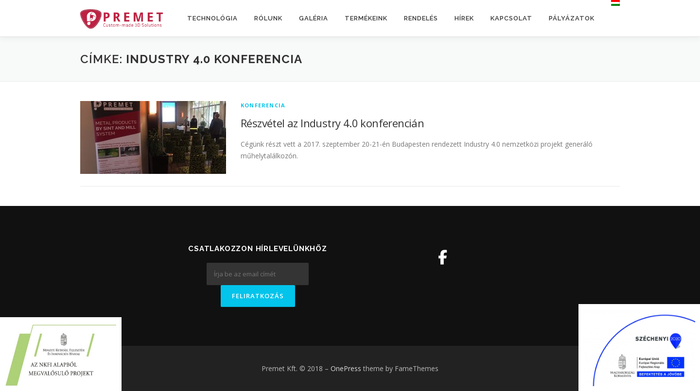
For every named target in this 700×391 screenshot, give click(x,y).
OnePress (346, 368)
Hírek (464, 18)
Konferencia (263, 105)
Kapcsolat (511, 18)
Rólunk (268, 18)
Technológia (212, 18)
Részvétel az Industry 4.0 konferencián (332, 123)
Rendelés (421, 18)
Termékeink (366, 18)
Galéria (313, 18)
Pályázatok (572, 18)
